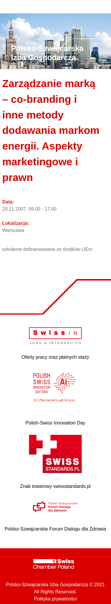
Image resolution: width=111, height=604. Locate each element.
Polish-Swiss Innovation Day (55, 422)
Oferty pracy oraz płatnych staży (55, 357)
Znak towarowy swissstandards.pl (55, 486)
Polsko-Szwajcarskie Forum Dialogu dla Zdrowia (55, 528)
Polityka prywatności (55, 598)
